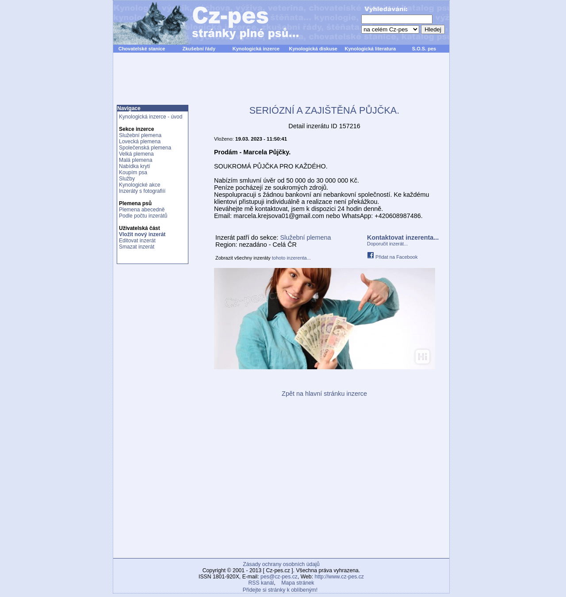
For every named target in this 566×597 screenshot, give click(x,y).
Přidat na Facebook (392, 257)
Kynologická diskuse (313, 48)
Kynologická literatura (370, 48)
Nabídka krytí (134, 166)
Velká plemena (136, 154)
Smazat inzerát (136, 247)
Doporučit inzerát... (387, 243)
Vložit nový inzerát (142, 234)
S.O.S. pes (424, 48)
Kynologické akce (139, 185)
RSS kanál (261, 583)
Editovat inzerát (137, 240)
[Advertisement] (281, 83)
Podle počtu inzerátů (143, 216)
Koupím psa (133, 172)
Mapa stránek (297, 583)
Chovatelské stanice (142, 48)
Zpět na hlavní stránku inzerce (324, 393)
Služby (127, 179)
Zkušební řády (198, 48)
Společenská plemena (145, 148)
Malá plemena (135, 160)
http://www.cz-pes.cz (339, 577)
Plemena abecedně (141, 210)
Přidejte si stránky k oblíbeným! (280, 590)
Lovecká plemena (140, 141)
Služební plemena (140, 135)
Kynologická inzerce (256, 48)
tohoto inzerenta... (291, 257)
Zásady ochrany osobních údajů (281, 564)
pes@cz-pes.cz (279, 577)
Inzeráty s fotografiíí (142, 191)
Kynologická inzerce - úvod (150, 117)
